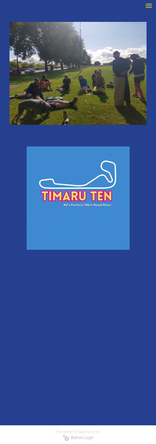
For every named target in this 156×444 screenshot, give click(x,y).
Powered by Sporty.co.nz (78, 431)
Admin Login (78, 437)
